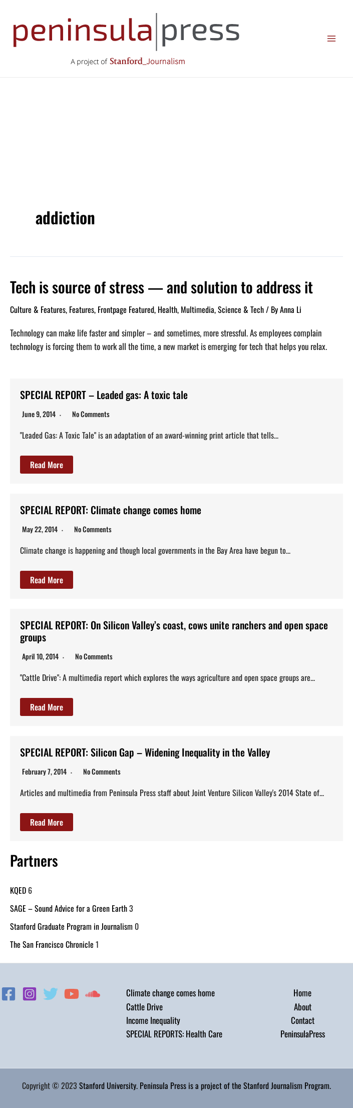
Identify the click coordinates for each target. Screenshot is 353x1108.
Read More (46, 465)
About (302, 1006)
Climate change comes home (170, 992)
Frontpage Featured (126, 309)
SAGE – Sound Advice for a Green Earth (68, 908)
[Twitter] (50, 993)
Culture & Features (38, 309)
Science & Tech (241, 309)
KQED (18, 890)
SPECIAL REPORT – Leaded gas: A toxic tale (104, 394)
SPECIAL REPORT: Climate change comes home (110, 509)
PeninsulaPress (302, 1033)
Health (167, 309)
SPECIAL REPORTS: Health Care (174, 1033)
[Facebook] (8, 993)
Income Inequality (153, 1020)
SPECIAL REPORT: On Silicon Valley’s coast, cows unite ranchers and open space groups (174, 630)
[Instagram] (29, 993)
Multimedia (197, 309)
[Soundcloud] (92, 993)
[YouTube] (71, 993)
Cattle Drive (144, 1006)
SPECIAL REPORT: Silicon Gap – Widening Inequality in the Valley (145, 752)
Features (81, 309)
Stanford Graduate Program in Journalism (71, 926)
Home (302, 992)
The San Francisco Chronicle (52, 944)
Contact (302, 1020)
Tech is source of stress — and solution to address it (161, 286)
